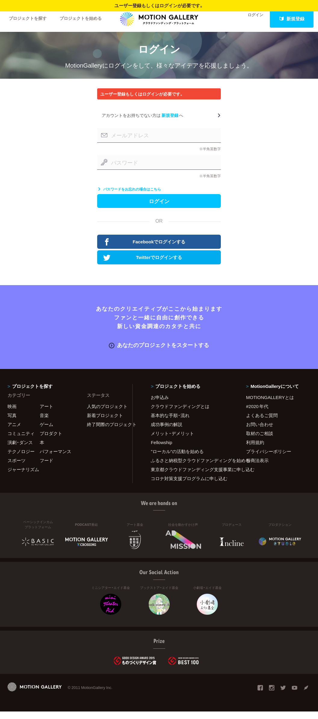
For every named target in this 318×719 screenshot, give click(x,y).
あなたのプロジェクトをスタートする (159, 353)
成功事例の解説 (166, 431)
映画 (12, 413)
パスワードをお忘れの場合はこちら (129, 194)
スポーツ (17, 468)
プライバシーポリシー (268, 458)
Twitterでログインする (143, 265)
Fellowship (161, 449)
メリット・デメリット (172, 440)
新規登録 (292, 18)
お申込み (160, 404)
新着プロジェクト (105, 422)
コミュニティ (21, 440)
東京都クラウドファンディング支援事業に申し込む (191, 477)
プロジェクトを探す (29, 18)
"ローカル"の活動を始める (177, 458)
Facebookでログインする (145, 249)
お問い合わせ (259, 431)
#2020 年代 (257, 413)
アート (46, 413)
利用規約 (255, 449)
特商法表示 (257, 468)
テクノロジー (21, 458)
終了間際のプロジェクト (106, 431)
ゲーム (46, 431)
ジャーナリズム (23, 477)
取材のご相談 (259, 440)
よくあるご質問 (262, 422)
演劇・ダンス (20, 449)
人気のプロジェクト (106, 413)
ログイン (252, 18)
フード (46, 468)
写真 (12, 422)
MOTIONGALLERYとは (270, 404)
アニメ (14, 431)
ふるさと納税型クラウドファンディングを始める (191, 468)
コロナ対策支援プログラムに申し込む (189, 486)
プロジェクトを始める (85, 18)
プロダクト (51, 440)
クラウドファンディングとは (180, 413)
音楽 (44, 422)
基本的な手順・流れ (170, 422)
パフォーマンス (55, 458)
